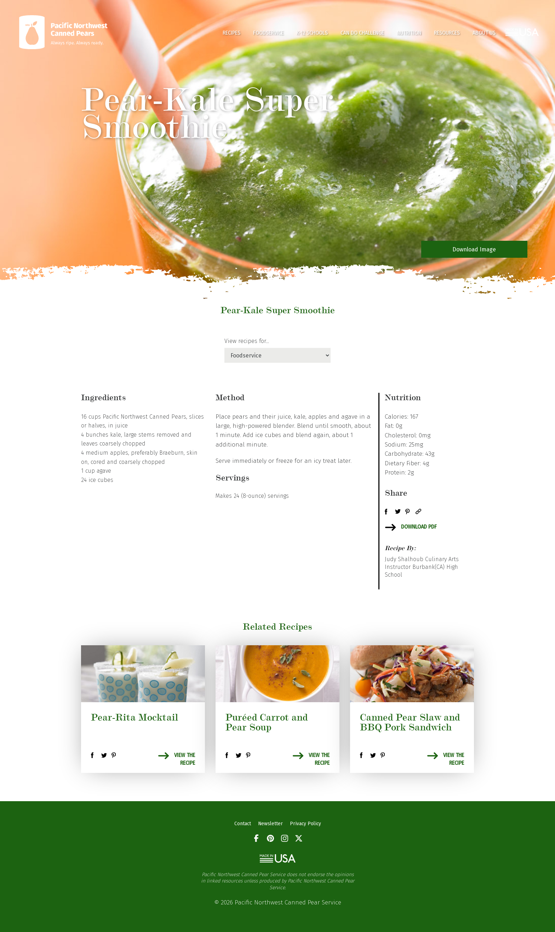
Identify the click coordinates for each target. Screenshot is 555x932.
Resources (447, 32)
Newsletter (270, 823)
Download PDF (419, 526)
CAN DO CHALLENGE (362, 32)
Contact (242, 823)
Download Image (474, 249)
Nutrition (409, 32)
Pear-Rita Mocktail (134, 717)
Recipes (231, 32)
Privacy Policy (305, 823)
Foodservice (268, 32)
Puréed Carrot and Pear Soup (266, 722)
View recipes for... (246, 341)
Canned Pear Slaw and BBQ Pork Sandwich (410, 722)
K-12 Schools (312, 32)
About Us (484, 32)
